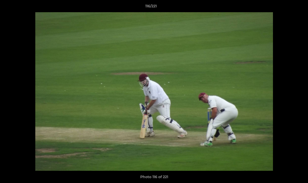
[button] (287, 7)
